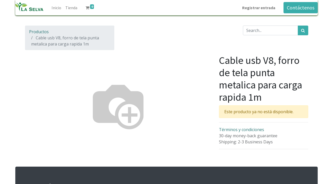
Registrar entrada (258, 7)
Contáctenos (300, 7)
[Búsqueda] (303, 30)
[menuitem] (56, 8)
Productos (39, 31)
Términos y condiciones (241, 129)
